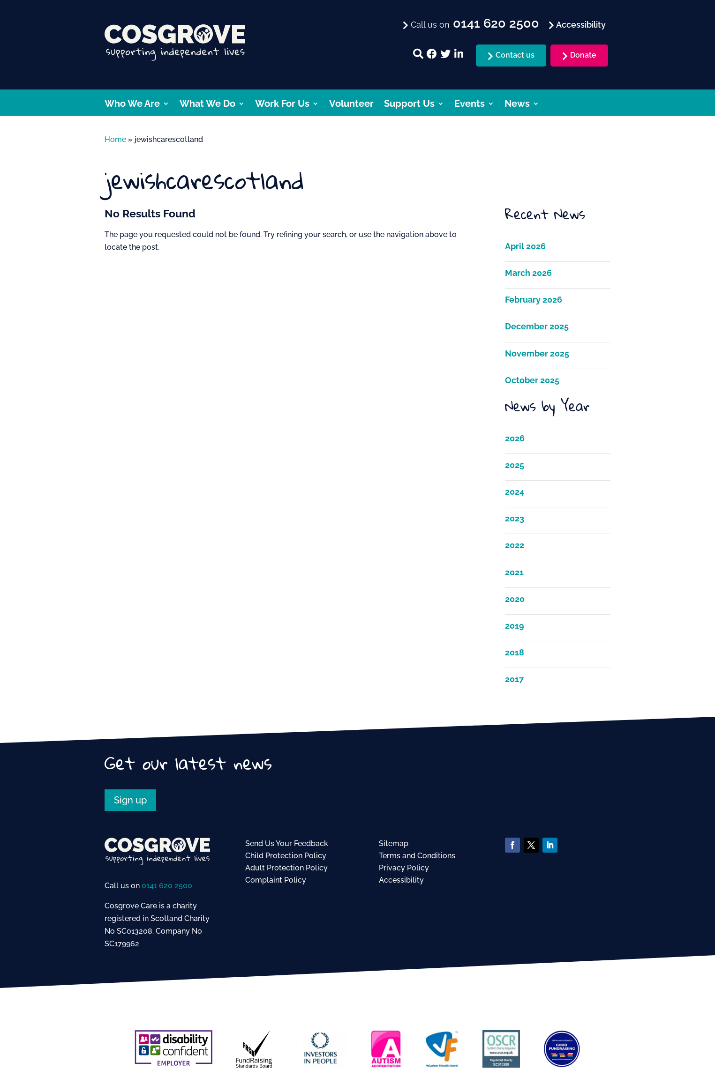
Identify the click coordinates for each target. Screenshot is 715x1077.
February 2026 (533, 300)
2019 (514, 626)
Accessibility (401, 880)
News (517, 104)
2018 (514, 652)
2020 (515, 599)
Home (115, 139)
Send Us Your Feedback (286, 843)
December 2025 (537, 326)
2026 (515, 438)
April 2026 (525, 246)
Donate (583, 55)
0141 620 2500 (167, 885)
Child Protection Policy (285, 855)
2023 (514, 518)
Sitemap (393, 843)
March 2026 (528, 273)
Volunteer (351, 104)
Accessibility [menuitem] (580, 25)
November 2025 (537, 353)
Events (469, 104)
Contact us (515, 55)
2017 (514, 679)
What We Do (207, 104)
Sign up (130, 800)
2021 (514, 572)
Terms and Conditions (417, 855)
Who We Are (132, 104)
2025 (514, 465)
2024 (514, 492)
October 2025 (532, 380)
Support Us (409, 104)
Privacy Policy (404, 867)
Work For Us (282, 104)
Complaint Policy (275, 880)
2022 (514, 545)
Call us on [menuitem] (473, 23)
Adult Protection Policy (286, 867)
